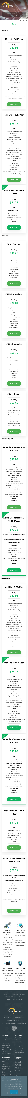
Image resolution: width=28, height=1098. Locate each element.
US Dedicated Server (7, 1066)
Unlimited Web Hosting (18, 1038)
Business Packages (19, 1046)
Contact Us (4, 1038)
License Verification (6, 1049)
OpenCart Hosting (19, 1052)
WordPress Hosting (19, 1048)
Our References (5, 1041)
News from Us (5, 1043)
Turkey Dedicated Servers (6, 1069)
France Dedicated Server (6, 1063)
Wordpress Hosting (19, 1043)
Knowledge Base (6, 1047)
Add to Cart (14, 104)
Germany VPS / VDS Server (7, 1072)
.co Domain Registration (18, 1074)
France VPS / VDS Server (6, 1075)
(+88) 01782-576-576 (14, 999)
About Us (4, 1039)
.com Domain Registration (18, 1062)
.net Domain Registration (18, 1065)
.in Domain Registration (18, 1071)
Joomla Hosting (18, 1050)
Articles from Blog (6, 1045)
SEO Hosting (18, 1041)
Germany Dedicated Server (6, 1060)
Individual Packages (19, 1045)
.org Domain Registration (18, 1068)
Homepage (12, 16)
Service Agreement (6, 1053)
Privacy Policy (5, 1051)
